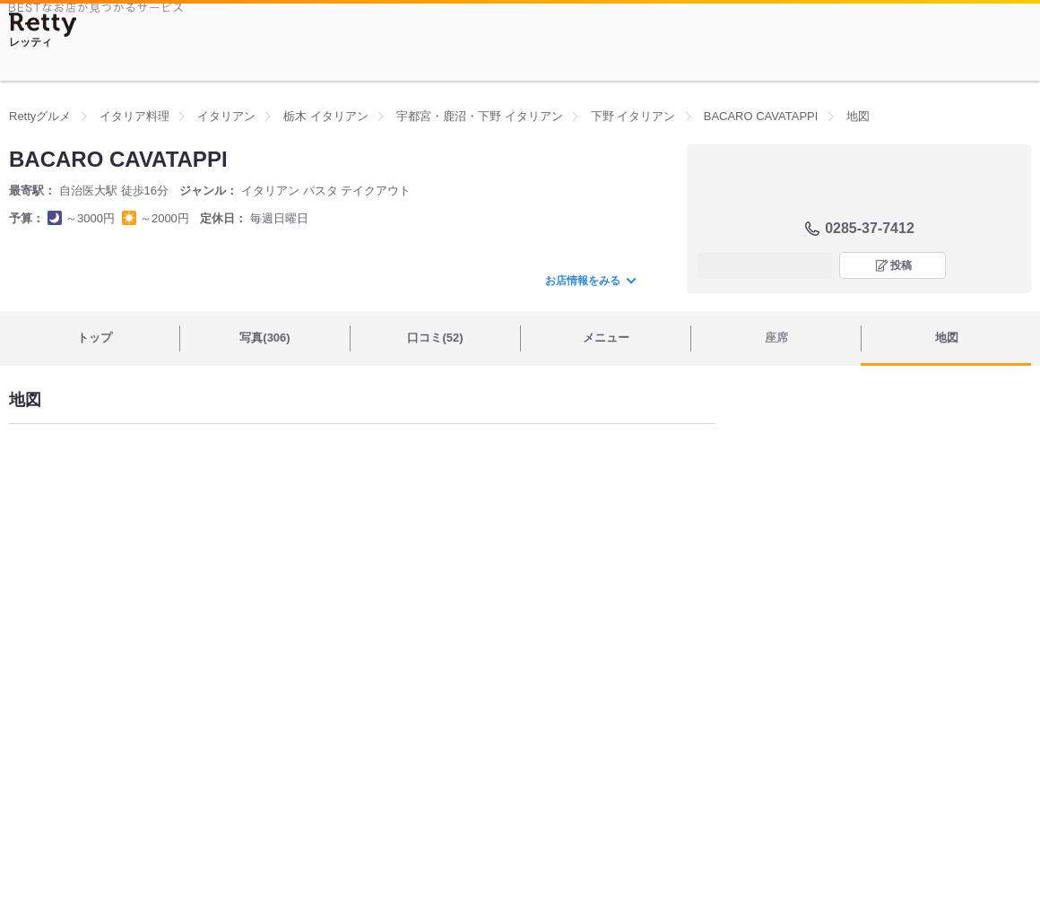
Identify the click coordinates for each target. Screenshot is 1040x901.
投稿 (901, 265)
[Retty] (43, 25)
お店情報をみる (590, 280)
